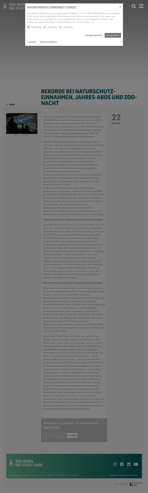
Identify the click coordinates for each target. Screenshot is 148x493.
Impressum (32, 42)
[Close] (120, 6)
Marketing (68, 27)
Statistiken (52, 27)
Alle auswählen (112, 35)
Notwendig (36, 27)
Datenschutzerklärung (48, 42)
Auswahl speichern (93, 35)
